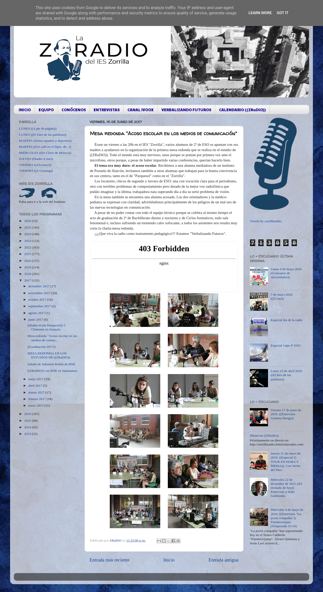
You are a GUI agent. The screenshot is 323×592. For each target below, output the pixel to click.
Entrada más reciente (109, 559)
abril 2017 (35, 385)
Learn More (260, 13)
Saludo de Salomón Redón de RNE (51, 364)
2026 (28, 221)
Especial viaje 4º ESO (286, 345)
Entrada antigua (223, 559)
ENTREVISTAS (107, 109)
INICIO (25, 109)
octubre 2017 (37, 299)
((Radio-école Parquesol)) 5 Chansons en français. (46, 327)
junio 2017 (36, 319)
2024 (28, 234)
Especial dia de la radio (286, 320)
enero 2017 (36, 405)
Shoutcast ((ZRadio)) (264, 435)
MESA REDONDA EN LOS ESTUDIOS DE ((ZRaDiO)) (49, 355)
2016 (28, 414)
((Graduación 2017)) (42, 347)
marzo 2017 (36, 392)
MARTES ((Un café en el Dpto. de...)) (45, 147)
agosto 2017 (37, 313)
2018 (28, 274)
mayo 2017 (36, 379)
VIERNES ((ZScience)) (35, 165)
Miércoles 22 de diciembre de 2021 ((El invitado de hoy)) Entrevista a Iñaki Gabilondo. (286, 488)
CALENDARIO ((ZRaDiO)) (242, 109)
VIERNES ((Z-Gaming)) (36, 171)
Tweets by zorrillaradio (265, 221)
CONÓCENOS (74, 109)
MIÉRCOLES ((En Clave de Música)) (45, 153)
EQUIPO (46, 109)
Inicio (169, 559)
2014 (28, 427)
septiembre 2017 (40, 306)
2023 (28, 241)
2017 (28, 280)
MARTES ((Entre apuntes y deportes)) (45, 141)
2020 (28, 261)
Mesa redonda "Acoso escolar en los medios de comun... (52, 338)
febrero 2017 (37, 399)
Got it (282, 13)
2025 (28, 227)
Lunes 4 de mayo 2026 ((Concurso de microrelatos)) (286, 273)
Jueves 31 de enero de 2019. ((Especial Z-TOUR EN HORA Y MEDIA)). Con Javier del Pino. (285, 462)
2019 (28, 267)
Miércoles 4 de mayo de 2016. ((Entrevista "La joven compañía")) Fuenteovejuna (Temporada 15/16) (287, 518)
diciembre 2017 (39, 286)
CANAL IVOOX (140, 109)
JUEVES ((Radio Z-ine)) (36, 159)
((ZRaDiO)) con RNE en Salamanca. (53, 371)
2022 (28, 247)
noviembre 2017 (39, 293)
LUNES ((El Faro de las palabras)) (42, 134)
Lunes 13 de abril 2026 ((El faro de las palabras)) (286, 375)
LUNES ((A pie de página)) (38, 128)
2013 (28, 434)
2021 (28, 254)
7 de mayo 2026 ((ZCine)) (281, 296)
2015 (28, 420)
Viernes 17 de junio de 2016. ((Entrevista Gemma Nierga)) (286, 414)
